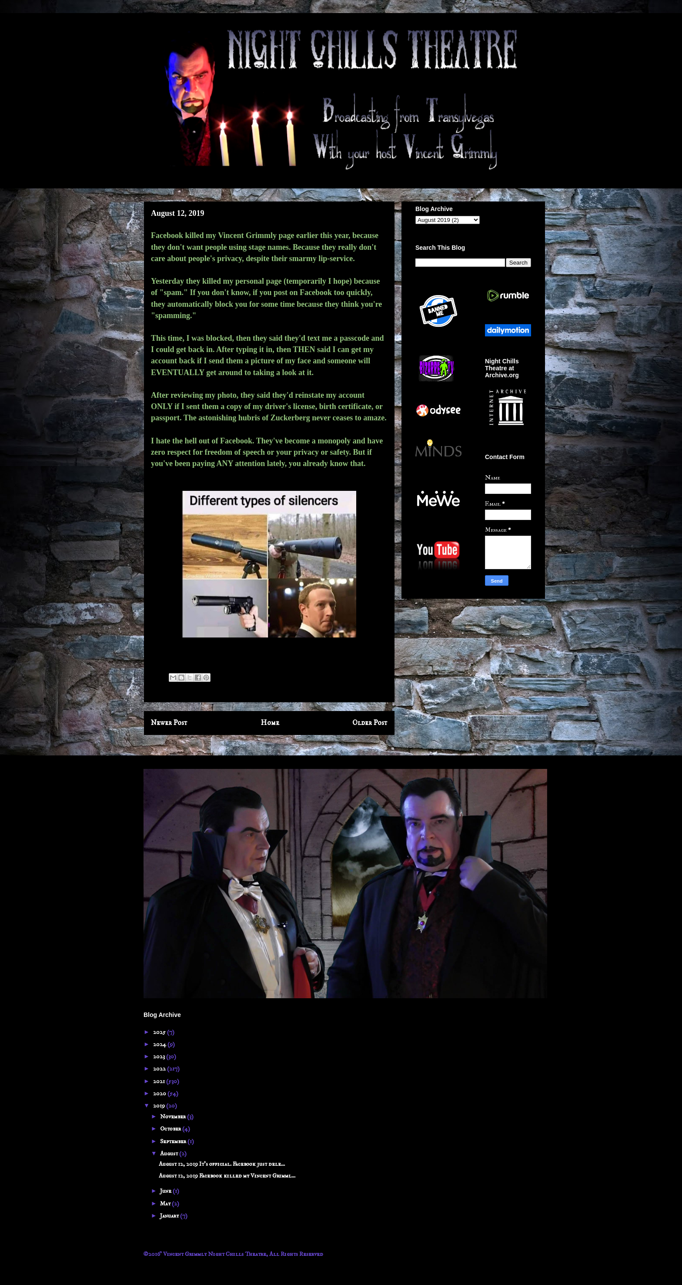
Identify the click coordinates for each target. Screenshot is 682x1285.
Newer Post (169, 723)
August (169, 1154)
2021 (159, 1081)
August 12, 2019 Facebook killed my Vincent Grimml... (227, 1176)
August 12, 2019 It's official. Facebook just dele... (222, 1164)
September (173, 1141)
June (166, 1191)
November (173, 1117)
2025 (160, 1032)
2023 (159, 1056)
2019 (159, 1106)
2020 (160, 1093)
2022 (160, 1069)
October (171, 1129)
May (166, 1204)
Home (270, 723)
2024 (160, 1044)
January (170, 1216)
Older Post (370, 723)
